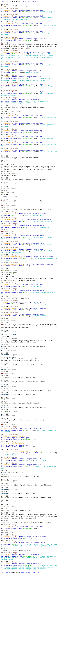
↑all (38, 2)
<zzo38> (12, 193)
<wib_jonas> (13, 319)
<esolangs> (13, 10)
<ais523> (12, 391)
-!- (10, 5)
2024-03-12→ (26, 2)
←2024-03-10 (6, 2)
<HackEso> (13, 324)
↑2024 (34, 2)
